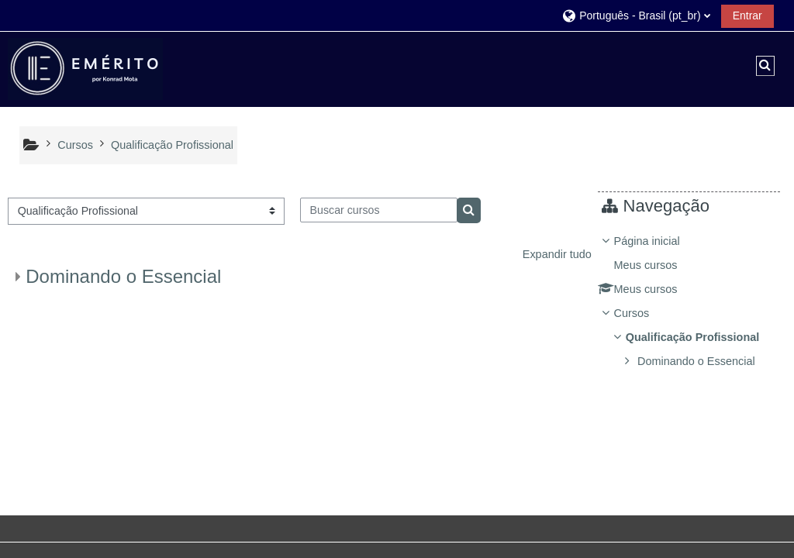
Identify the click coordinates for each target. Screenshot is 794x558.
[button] (635, 15)
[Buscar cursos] (378, 210)
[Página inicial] (85, 68)
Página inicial (658, 241)
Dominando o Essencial (123, 276)
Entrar (747, 15)
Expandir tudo (557, 254)
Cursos (643, 313)
